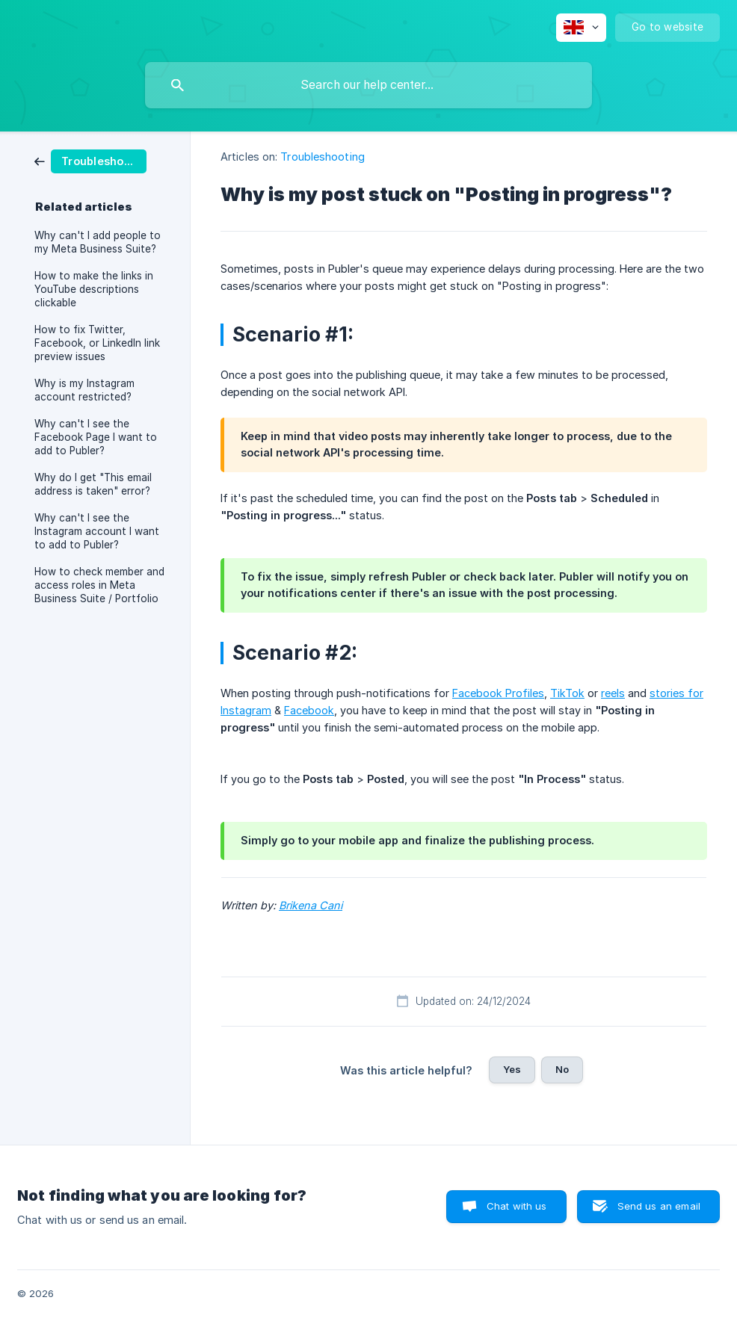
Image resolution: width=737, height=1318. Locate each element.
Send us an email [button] (658, 1206)
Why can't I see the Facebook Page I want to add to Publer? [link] (95, 437)
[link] (90, 160)
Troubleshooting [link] (322, 156)
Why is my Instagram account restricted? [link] (84, 390)
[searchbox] (368, 85)
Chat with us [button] (517, 1206)
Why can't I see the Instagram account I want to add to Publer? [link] (96, 531)
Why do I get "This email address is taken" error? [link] (93, 484)
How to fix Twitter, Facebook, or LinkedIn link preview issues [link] (97, 343)
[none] (581, 27)
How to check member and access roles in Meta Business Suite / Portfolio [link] (99, 585)
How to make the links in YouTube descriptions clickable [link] (93, 289)
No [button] (562, 1069)
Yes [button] (512, 1069)
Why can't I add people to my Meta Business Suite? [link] (97, 242)
